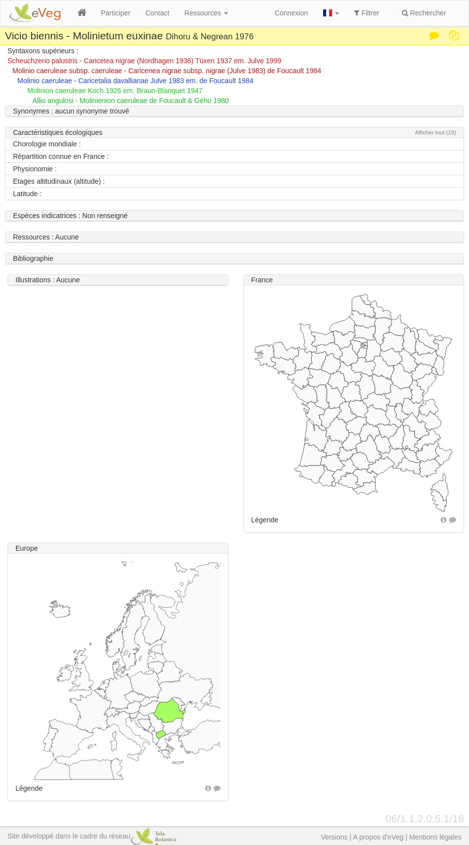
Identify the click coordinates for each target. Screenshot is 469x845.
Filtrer (366, 13)
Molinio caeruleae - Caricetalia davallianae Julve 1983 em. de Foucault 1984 (135, 81)
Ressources (206, 13)
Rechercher (424, 13)
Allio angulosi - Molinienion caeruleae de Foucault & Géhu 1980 (130, 101)
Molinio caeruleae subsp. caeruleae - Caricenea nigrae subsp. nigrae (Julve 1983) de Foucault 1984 (166, 71)
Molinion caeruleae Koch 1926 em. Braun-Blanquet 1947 (115, 91)
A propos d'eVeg (378, 837)
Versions (334, 837)
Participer (115, 13)
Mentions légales (435, 837)
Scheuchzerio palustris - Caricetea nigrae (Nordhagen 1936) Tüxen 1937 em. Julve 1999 (144, 61)
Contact (157, 13)
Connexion (291, 13)
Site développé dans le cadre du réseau (91, 836)
